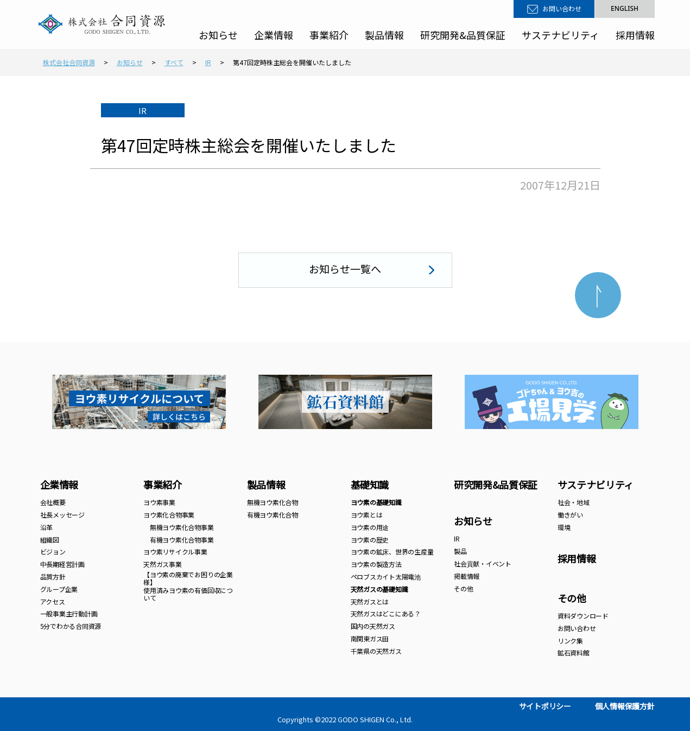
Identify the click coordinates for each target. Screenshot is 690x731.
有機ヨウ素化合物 (272, 514)
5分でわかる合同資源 (71, 626)
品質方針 (53, 576)
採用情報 (635, 35)
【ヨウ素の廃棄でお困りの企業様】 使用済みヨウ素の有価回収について (188, 586)
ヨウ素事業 (159, 502)
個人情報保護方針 (625, 706)
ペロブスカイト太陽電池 (386, 576)
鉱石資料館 (574, 652)
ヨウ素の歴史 (370, 539)
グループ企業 (59, 589)
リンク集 (570, 640)
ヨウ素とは (367, 514)
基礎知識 (370, 484)
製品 (460, 551)
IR (457, 538)
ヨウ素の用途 (370, 527)
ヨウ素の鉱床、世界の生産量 (392, 551)
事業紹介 (329, 35)
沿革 (46, 527)
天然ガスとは (370, 601)
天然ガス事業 (162, 564)
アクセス (52, 601)
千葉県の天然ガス (376, 651)
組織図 (49, 539)
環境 (564, 527)
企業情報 (273, 35)
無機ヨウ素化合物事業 (178, 527)
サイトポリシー (545, 706)
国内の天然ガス (373, 626)
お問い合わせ (561, 8)
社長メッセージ (62, 514)
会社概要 (53, 502)
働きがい (570, 514)
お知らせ (218, 35)
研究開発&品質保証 (462, 35)
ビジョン (53, 551)
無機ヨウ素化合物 (272, 502)
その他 (463, 588)
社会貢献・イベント (482, 563)
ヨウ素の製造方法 (376, 564)
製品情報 (384, 35)
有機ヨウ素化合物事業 (178, 539)
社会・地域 (574, 502)
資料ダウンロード (583, 615)
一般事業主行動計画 (69, 613)
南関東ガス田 (370, 638)
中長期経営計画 (62, 564)
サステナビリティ (560, 35)
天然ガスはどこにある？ (386, 613)
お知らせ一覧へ (345, 268)
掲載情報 (466, 576)
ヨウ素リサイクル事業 (175, 551)
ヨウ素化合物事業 (168, 514)
